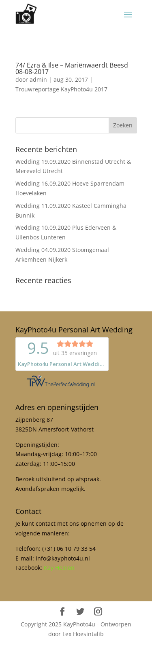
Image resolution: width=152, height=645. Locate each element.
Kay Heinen (59, 567)
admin (38, 79)
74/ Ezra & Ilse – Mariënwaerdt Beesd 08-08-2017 (71, 68)
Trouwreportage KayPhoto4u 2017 (61, 89)
